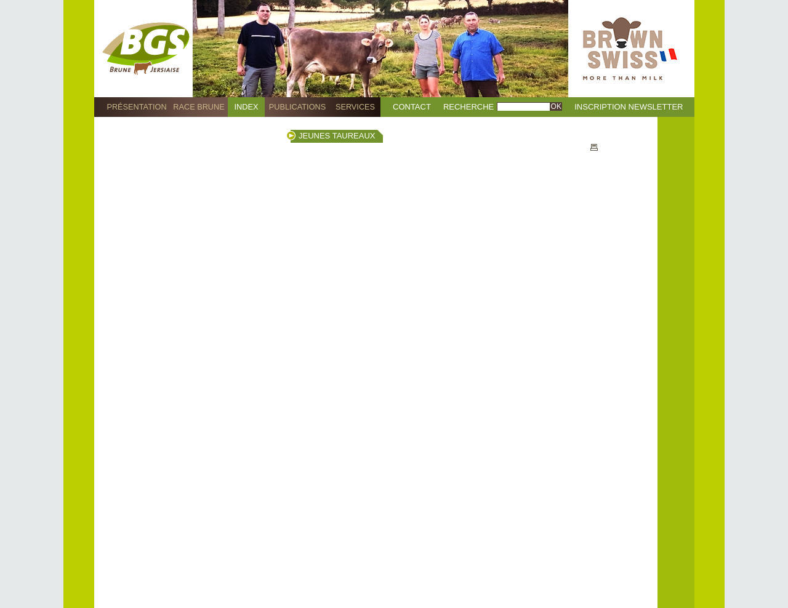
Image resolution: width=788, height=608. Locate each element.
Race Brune (199, 106)
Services (355, 106)
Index (247, 106)
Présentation (136, 106)
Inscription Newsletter (628, 106)
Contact (412, 106)
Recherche (468, 106)
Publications (297, 106)
